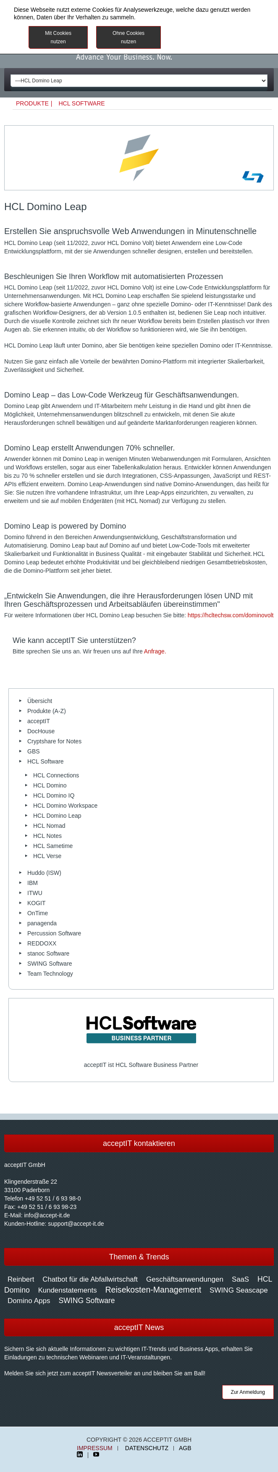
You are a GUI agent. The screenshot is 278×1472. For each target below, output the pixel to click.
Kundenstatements (67, 1290)
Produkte (32, 103)
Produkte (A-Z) (46, 711)
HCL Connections (56, 775)
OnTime (37, 913)
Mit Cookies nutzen (58, 37)
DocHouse (41, 731)
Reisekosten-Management (153, 1289)
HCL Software (81, 103)
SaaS (240, 1279)
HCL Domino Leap (57, 815)
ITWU (34, 893)
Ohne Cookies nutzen (128, 37)
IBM (32, 883)
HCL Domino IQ (53, 795)
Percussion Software (54, 933)
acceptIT (38, 721)
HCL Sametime (53, 846)
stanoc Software (48, 953)
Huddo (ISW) (44, 872)
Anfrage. (155, 651)
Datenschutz (146, 1448)
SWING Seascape (239, 1290)
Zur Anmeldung (248, 1392)
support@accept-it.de (76, 1223)
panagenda (42, 923)
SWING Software (49, 963)
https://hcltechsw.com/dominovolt (231, 615)
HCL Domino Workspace (65, 805)
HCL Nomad (49, 825)
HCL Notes (47, 835)
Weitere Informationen (214, 32)
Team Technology (50, 973)
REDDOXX (41, 943)
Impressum (95, 1448)
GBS (33, 751)
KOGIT (36, 903)
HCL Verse (47, 856)
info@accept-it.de (47, 1215)
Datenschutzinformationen (171, 17)
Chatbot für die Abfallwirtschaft (90, 1279)
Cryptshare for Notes (54, 741)
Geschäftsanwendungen (184, 1279)
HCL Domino (50, 785)
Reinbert (21, 1279)
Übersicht (39, 701)
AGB (185, 1448)
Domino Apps (29, 1301)
